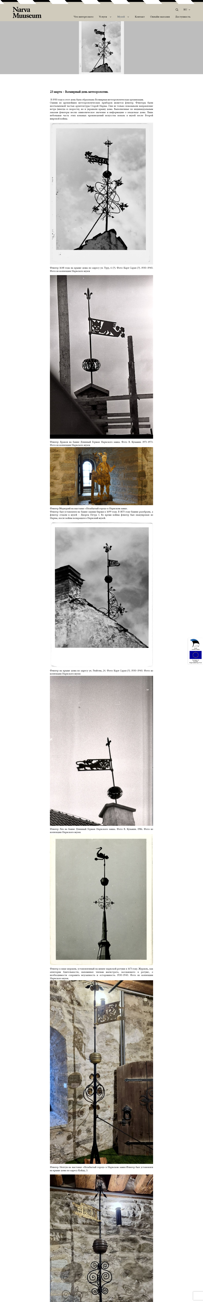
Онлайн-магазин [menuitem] (160, 17)
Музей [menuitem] (121, 17)
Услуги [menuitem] (103, 17)
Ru (185, 10)
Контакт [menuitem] (140, 17)
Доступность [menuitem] (182, 17)
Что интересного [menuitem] (83, 17)
